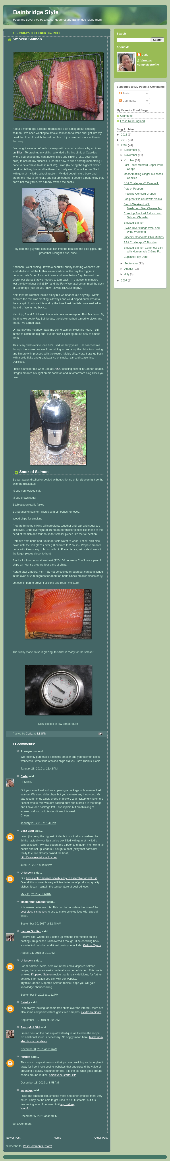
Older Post (101, 1137)
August (129, 268)
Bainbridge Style (35, 12)
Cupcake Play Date (136, 256)
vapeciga (27, 1090)
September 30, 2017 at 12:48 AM (41, 923)
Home (57, 1137)
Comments (127, 100)
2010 (124, 139)
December (131, 149)
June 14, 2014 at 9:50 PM (36, 864)
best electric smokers (34, 911)
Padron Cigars (92, 945)
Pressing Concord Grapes (140, 193)
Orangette (126, 115)
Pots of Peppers (134, 188)
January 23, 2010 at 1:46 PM (38, 823)
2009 (124, 145)
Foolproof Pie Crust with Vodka (143, 199)
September (131, 263)
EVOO (57, 368)
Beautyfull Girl (30, 1027)
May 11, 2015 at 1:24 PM (36, 894)
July (127, 274)
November (131, 155)
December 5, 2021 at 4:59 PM (39, 1116)
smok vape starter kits (62, 1075)
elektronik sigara (91, 1012)
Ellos (20, 152)
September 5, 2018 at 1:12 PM (39, 994)
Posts (124, 93)
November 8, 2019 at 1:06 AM (39, 1049)
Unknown (27, 872)
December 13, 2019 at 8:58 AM (40, 1082)
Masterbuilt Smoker (33, 901)
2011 (124, 134)
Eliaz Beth (27, 830)
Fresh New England (132, 121)
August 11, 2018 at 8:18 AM (38, 952)
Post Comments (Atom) (37, 1146)
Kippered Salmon (42, 974)
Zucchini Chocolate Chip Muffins (144, 237)
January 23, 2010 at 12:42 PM (39, 768)
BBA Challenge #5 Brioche (140, 242)
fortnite (25, 1002)
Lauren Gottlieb (31, 931)
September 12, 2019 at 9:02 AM (40, 1019)
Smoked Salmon (134, 222)
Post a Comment (21, 1123)
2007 (124, 280)
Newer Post (13, 1137)
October (129, 160)
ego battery (67, 1104)
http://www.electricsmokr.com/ (39, 857)
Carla (24, 776)
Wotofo (25, 1108)
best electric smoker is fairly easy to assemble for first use (61, 878)
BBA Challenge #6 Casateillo (141, 183)
